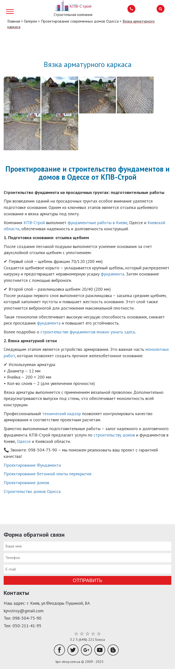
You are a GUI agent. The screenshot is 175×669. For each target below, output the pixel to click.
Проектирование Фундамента (32, 465)
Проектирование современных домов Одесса (80, 21)
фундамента (112, 274)
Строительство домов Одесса (32, 491)
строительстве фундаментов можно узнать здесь (87, 332)
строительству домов (114, 435)
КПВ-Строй (35, 222)
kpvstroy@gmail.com (24, 611)
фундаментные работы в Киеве (97, 222)
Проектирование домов (26, 482)
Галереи (30, 21)
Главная (13, 21)
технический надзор (61, 413)
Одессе (24, 441)
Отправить (87, 580)
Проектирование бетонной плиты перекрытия (47, 474)
